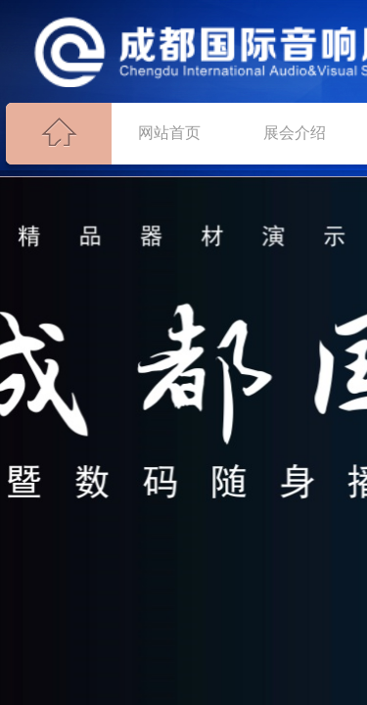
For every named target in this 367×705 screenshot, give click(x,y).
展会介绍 (294, 132)
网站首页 (169, 132)
